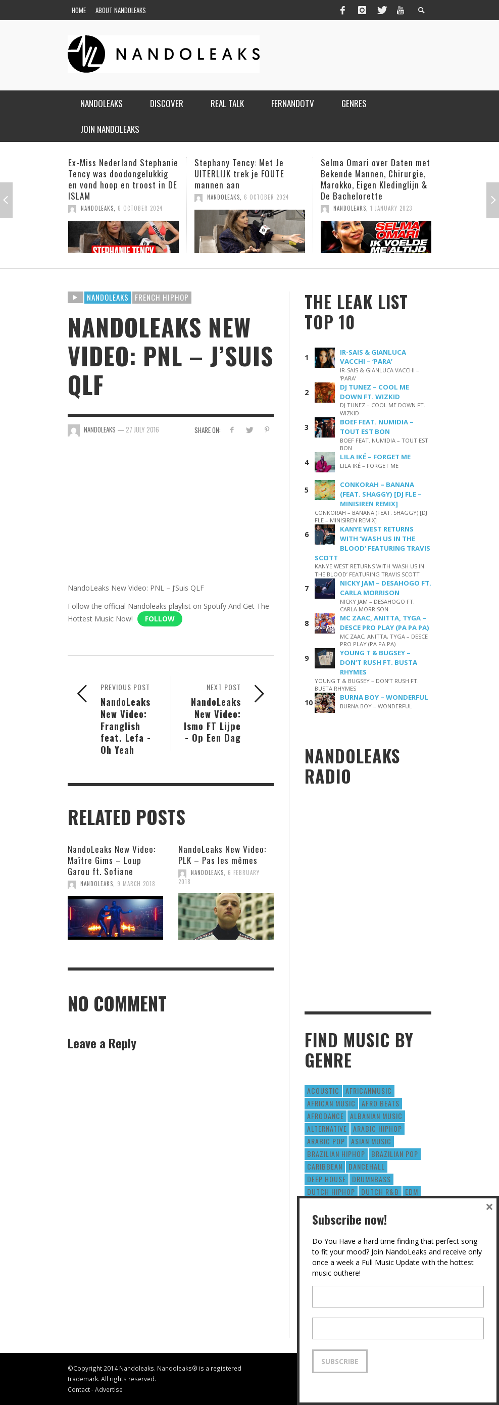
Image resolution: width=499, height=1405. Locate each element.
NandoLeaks (97, 208)
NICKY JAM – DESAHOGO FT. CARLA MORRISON (385, 587)
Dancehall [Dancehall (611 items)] (366, 1166)
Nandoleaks (108, 297)
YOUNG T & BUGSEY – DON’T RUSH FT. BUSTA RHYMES (378, 662)
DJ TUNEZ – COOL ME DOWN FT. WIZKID (374, 391)
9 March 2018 (136, 884)
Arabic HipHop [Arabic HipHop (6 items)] (377, 1128)
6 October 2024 (140, 208)
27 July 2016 (142, 429)
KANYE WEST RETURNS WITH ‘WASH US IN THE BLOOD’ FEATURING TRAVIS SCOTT (372, 543)
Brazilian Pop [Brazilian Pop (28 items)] (394, 1153)
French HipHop (162, 297)
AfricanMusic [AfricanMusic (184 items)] (368, 1090)
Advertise (109, 1389)
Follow (160, 618)
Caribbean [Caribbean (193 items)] (324, 1166)
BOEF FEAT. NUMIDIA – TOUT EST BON (377, 426)
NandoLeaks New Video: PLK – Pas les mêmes (222, 854)
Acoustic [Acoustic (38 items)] (323, 1090)
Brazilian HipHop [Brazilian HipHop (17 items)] (336, 1153)
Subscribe (340, 1361)
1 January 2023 (391, 208)
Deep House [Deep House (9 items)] (326, 1179)
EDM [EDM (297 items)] (411, 1191)
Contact (79, 1389)
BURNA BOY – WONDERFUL (384, 697)
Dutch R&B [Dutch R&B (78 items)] (380, 1191)
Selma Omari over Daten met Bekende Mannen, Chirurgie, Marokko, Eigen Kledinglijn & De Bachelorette (375, 179)
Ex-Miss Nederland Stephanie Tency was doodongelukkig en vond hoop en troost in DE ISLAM (123, 179)
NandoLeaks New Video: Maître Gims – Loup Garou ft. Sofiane (112, 860)
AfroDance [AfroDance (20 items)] (325, 1115)
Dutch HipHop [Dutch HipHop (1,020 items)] (331, 1191)
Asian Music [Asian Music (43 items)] (371, 1141)
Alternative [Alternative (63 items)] (327, 1128)
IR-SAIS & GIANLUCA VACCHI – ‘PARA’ (373, 357)
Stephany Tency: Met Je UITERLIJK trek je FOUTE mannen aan (239, 173)
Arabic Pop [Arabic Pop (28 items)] (326, 1141)
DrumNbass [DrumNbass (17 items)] (371, 1179)
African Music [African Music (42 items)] (331, 1103)
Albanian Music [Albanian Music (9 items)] (376, 1115)
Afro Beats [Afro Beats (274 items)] (381, 1103)
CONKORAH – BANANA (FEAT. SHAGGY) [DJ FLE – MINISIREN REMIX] (381, 494)
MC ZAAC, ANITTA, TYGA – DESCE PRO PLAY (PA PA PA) (384, 622)
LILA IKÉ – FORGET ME (375, 456)
